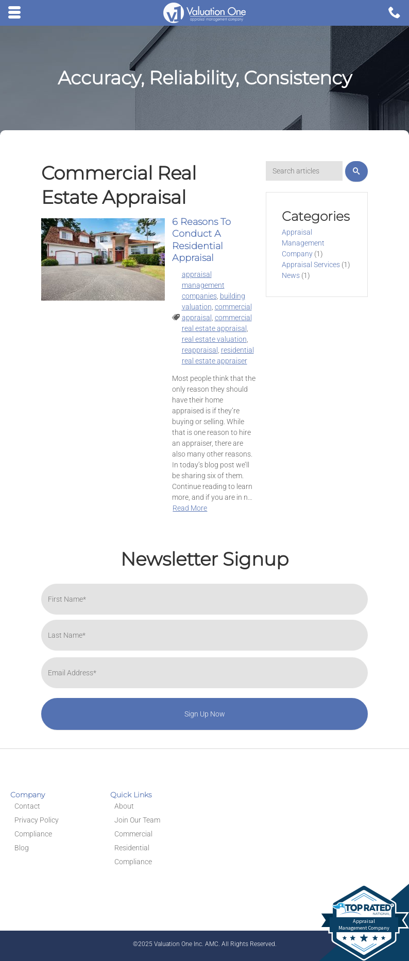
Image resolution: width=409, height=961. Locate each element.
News (291, 275)
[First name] (204, 599)
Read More (190, 508)
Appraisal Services (311, 264)
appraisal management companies (203, 285)
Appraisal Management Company (303, 243)
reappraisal (200, 350)
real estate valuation (214, 339)
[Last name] (204, 635)
